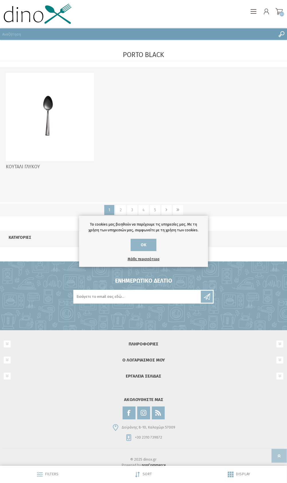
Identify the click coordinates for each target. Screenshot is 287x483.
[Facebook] (129, 412)
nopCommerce (154, 465)
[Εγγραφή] (137, 297)
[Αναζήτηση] (138, 34)
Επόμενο (167, 210)
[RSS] (158, 412)
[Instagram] (143, 412)
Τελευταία (178, 210)
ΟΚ (143, 245)
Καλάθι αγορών (279, 11)
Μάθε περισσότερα (144, 259)
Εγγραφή (207, 297)
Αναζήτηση (281, 34)
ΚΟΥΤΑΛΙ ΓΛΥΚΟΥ (23, 166)
